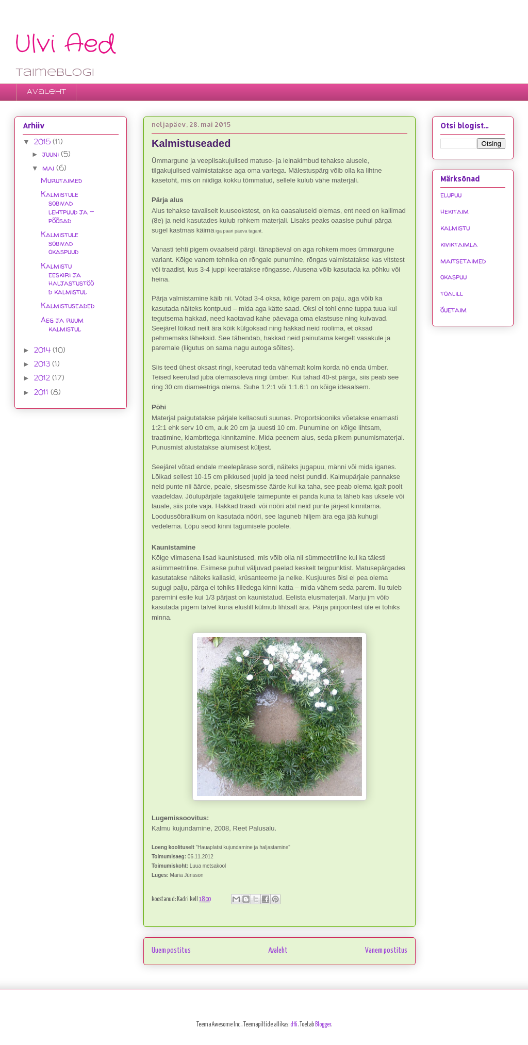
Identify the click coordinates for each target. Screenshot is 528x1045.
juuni (51, 154)
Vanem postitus (386, 950)
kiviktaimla (458, 244)
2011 (42, 392)
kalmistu (455, 228)
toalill (451, 293)
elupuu (450, 195)
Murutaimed (61, 180)
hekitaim (454, 211)
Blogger (323, 1024)
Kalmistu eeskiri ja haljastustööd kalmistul (67, 278)
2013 (43, 364)
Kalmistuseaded (67, 305)
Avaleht (46, 92)
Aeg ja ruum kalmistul (62, 324)
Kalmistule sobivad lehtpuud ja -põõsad (67, 207)
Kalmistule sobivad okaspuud (59, 243)
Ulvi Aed (65, 44)
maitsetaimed (463, 261)
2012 (43, 378)
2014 (43, 350)
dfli (294, 1024)
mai (49, 168)
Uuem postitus (171, 950)
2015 (43, 141)
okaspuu (453, 276)
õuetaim (453, 309)
